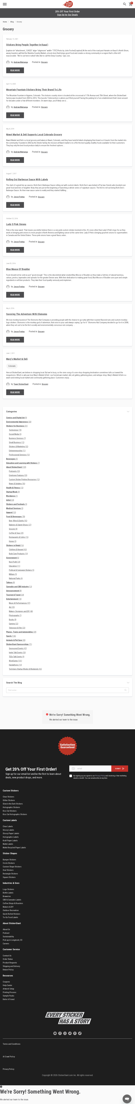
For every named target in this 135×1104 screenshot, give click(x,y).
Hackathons (15, 665)
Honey (12, 541)
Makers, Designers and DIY (21, 611)
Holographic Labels (11, 837)
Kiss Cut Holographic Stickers (15, 814)
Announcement (14, 591)
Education (14, 566)
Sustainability (8, 936)
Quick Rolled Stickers (11, 914)
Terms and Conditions (11, 1044)
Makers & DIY (8, 907)
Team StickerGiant (21, 384)
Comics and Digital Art (16, 418)
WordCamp (15, 661)
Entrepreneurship (17, 451)
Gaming (13, 624)
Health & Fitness (14, 488)
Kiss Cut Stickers (10, 811)
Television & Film (17, 628)
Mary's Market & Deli (17, 359)
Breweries (7, 896)
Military (13, 574)
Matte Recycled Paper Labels (14, 847)
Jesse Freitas (19, 197)
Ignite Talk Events (17, 652)
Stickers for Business (17, 426)
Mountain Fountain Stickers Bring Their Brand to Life (34, 89)
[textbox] (67, 690)
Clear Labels (8, 826)
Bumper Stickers (9, 860)
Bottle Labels (8, 893)
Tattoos (10, 582)
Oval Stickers (8, 870)
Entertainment (13, 599)
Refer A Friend (8, 999)
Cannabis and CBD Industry (19, 587)
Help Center (7, 985)
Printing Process (9, 992)
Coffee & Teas (16, 533)
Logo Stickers (8, 889)
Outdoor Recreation (11, 910)
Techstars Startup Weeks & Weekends (25, 669)
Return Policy (8, 970)
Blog (12, 22)
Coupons (6, 982)
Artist (10, 500)
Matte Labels (8, 844)
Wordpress (12, 496)
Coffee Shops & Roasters (13, 903)
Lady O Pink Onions (16, 224)
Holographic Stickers (11, 807)
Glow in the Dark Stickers (13, 804)
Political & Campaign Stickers (21, 570)
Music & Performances (19, 603)
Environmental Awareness (18, 422)
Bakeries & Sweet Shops (20, 525)
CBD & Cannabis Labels (12, 900)
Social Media (15, 434)
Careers (6, 943)
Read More (15, 70)
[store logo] (67, 4)
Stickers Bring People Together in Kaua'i (27, 44)
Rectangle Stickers (10, 874)
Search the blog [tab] (14, 682)
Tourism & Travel (15, 595)
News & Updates (17, 484)
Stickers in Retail (15, 545)
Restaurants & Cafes (19, 537)
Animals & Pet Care (15, 640)
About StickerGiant (16, 467)
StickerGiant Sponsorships (19, 644)
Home (5, 22)
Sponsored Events (18, 648)
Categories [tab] (11, 411)
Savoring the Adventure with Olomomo (26, 314)
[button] (126, 690)
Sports (11, 636)
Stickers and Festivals (16, 504)
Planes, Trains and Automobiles (21, 632)
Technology (15, 430)
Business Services (17, 438)
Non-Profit (14, 562)
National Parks (16, 578)
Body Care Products (18, 554)
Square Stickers (9, 877)
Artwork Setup (8, 989)
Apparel (11, 512)
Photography (15, 615)
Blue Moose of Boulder (18, 269)
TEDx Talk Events (16, 657)
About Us (6, 929)
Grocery (44, 62)
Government (12, 558)
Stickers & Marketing (18, 446)
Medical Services (14, 508)
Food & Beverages (15, 516)
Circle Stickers (9, 863)
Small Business (16, 442)
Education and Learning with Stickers (23, 463)
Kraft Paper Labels (10, 840)
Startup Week (13, 492)
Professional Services (19, 455)
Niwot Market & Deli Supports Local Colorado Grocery (34, 134)
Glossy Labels (8, 830)
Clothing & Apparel (18, 549)
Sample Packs (8, 996)
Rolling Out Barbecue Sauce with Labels (27, 179)
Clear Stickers (8, 797)
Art (12, 607)
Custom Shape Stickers (12, 867)
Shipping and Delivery (11, 966)
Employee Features (18, 475)
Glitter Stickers (9, 800)
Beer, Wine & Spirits (18, 521)
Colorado (12, 366)
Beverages (12, 459)
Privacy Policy (8, 1069)
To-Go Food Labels (10, 917)
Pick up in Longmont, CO (12, 940)
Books (12, 619)
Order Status (8, 959)
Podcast (6, 933)
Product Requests (10, 963)
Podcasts (14, 471)
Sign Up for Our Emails (67, 14)
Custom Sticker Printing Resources (24, 479)
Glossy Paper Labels (11, 833)
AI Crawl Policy (9, 1057)
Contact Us (7, 956)
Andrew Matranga (21, 62)
